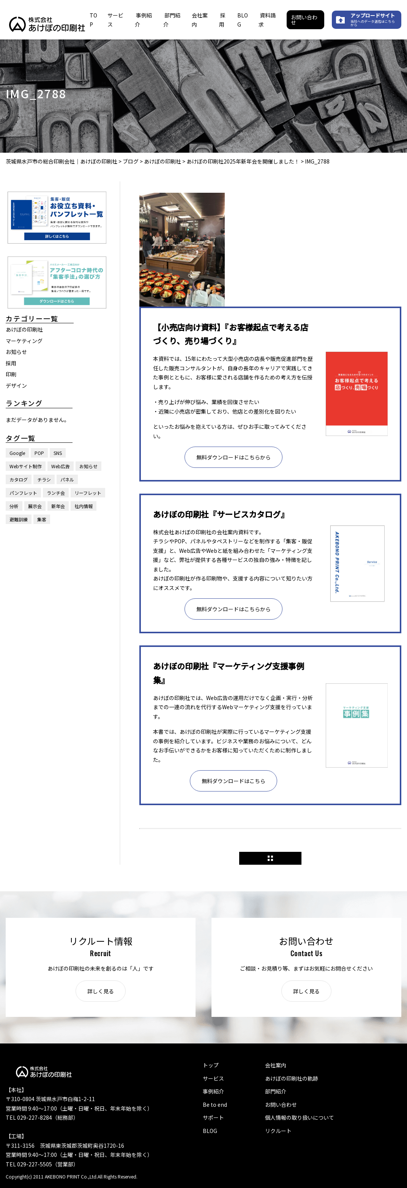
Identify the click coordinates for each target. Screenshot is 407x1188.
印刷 (11, 374)
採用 (11, 363)
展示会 (35, 506)
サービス (213, 1078)
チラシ (44, 479)
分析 (14, 506)
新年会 (58, 506)
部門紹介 (275, 1091)
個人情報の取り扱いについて (299, 1117)
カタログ (18, 479)
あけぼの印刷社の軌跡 (291, 1078)
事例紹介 (213, 1091)
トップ (211, 1065)
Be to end (215, 1104)
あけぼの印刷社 (24, 329)
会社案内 (275, 1065)
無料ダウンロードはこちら (233, 781)
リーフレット (87, 492)
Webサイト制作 (25, 466)
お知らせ (16, 352)
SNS (58, 453)
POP (39, 453)
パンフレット (23, 492)
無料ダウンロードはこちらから (233, 457)
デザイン (16, 385)
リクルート (278, 1131)
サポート (213, 1117)
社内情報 (83, 506)
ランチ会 (56, 492)
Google (17, 453)
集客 (41, 519)
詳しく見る (100, 991)
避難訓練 (18, 519)
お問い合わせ (304, 19)
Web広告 (60, 466)
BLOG (210, 1131)
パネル (67, 479)
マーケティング (24, 341)
